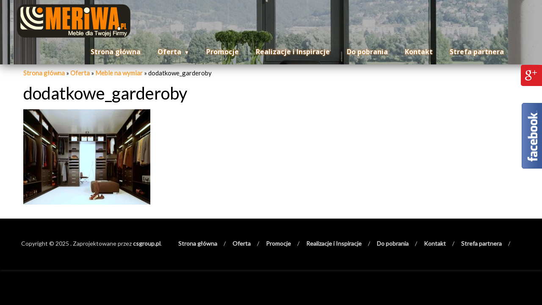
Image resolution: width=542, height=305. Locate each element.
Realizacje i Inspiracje (293, 51)
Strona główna (116, 51)
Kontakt (419, 51)
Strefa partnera (477, 51)
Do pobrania (367, 51)
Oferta (169, 51)
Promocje (222, 51)
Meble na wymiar (119, 73)
